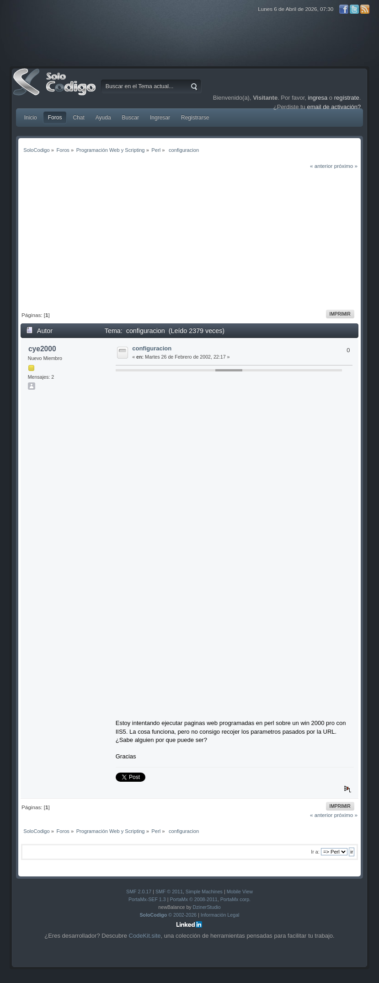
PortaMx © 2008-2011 (193, 899)
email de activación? (334, 106)
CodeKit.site (145, 935)
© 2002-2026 (168, 915)
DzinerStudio (207, 907)
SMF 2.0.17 (138, 891)
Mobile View (240, 891)
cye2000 (42, 349)
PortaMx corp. (235, 899)
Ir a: (315, 851)
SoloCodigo (55, 88)
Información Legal (220, 915)
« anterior (321, 166)
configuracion (151, 348)
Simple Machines (204, 891)
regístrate (346, 97)
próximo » (346, 166)
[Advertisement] (189, 239)
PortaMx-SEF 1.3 (147, 899)
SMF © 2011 (169, 891)
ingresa (318, 97)
